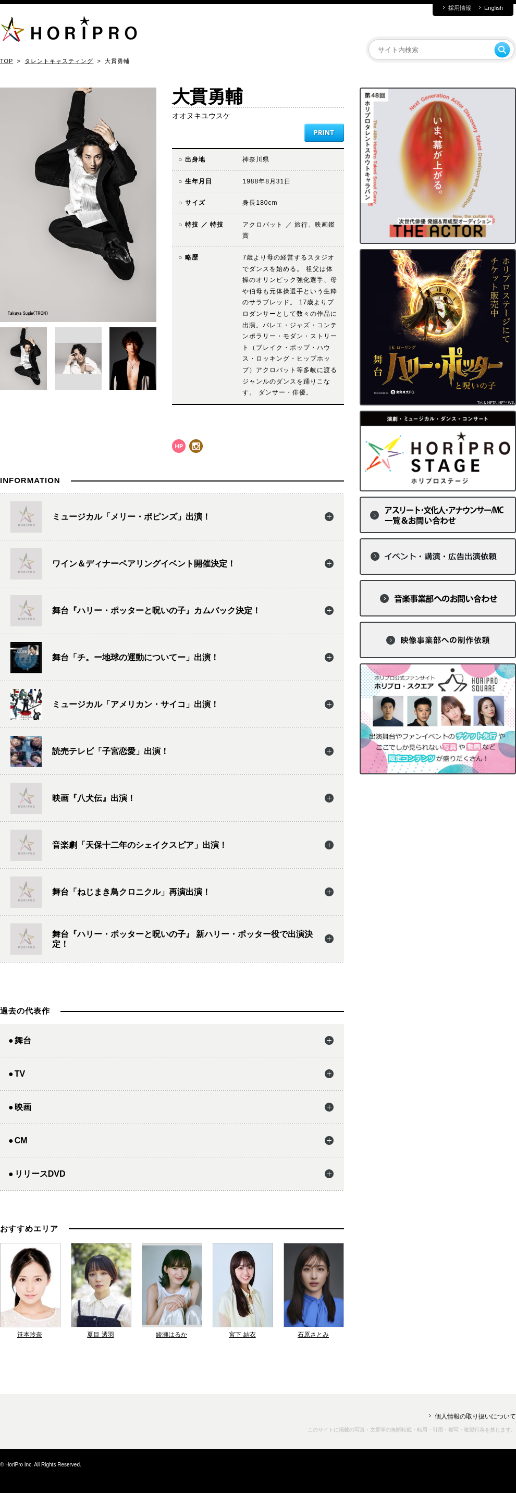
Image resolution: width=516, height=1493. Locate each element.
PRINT (324, 133)
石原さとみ (313, 1334)
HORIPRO (69, 31)
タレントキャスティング (58, 61)
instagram (196, 446)
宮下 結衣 (242, 1334)
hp (179, 446)
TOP (6, 61)
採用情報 (459, 8)
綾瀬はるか (171, 1334)
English (493, 8)
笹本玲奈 (29, 1334)
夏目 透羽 (100, 1334)
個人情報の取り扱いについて (475, 1416)
